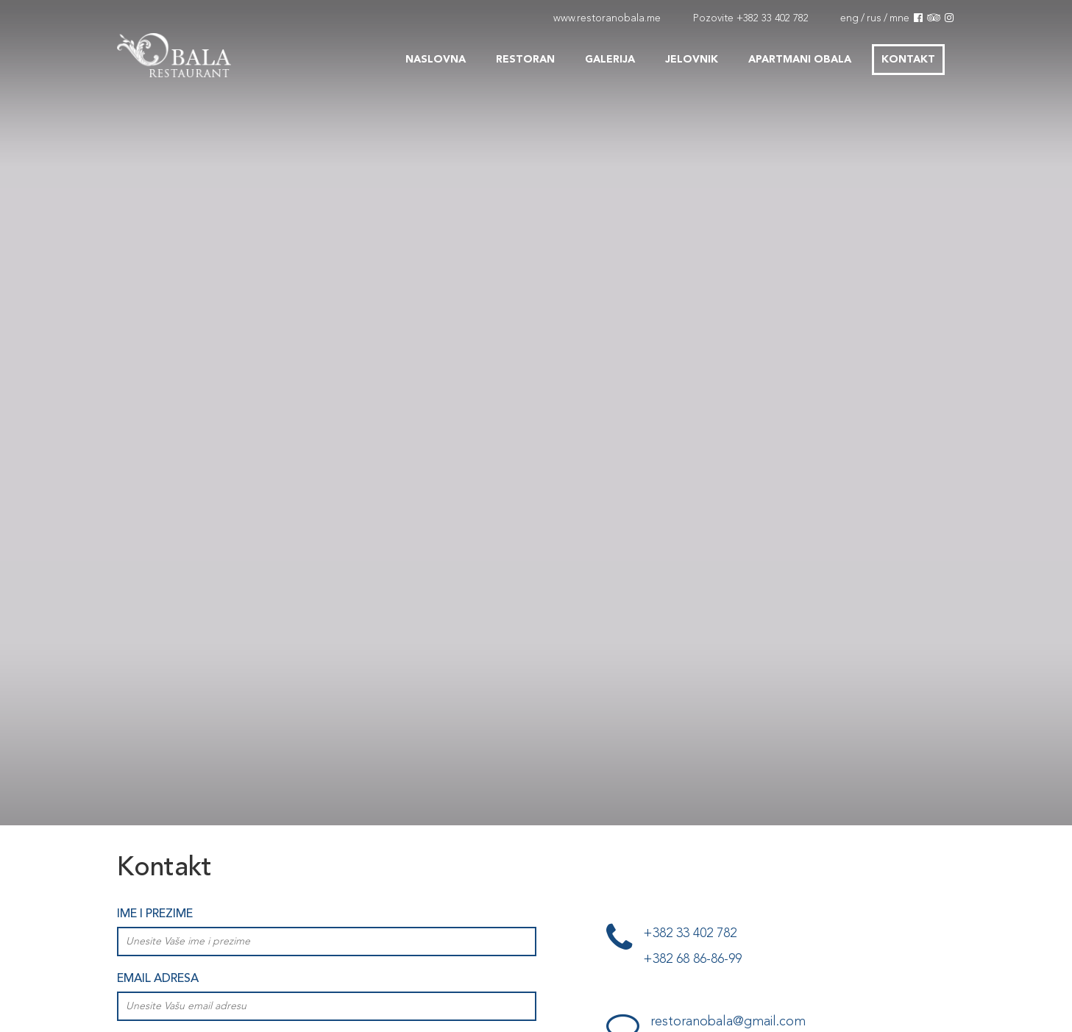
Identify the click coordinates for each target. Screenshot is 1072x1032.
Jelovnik (691, 59)
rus (874, 18)
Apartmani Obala (799, 59)
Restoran (525, 59)
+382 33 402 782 (772, 18)
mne (899, 18)
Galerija (610, 59)
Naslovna (435, 59)
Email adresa (158, 979)
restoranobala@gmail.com (728, 1021)
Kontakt (908, 59)
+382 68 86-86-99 (692, 959)
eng (849, 18)
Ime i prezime (155, 914)
